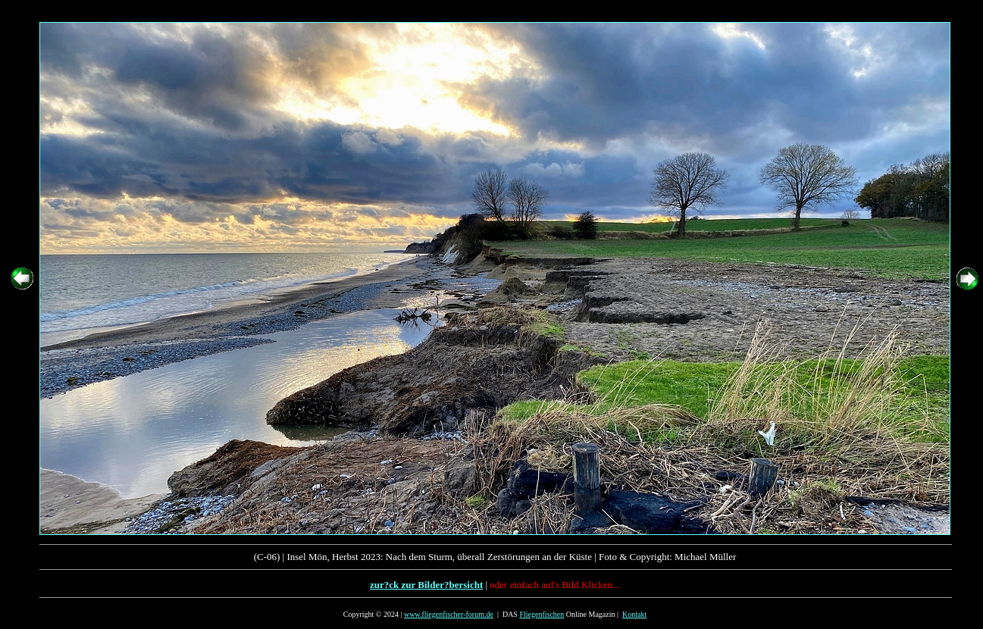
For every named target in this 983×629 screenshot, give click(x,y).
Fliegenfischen (541, 614)
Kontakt (634, 614)
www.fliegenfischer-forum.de (448, 614)
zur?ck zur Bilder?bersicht (426, 584)
